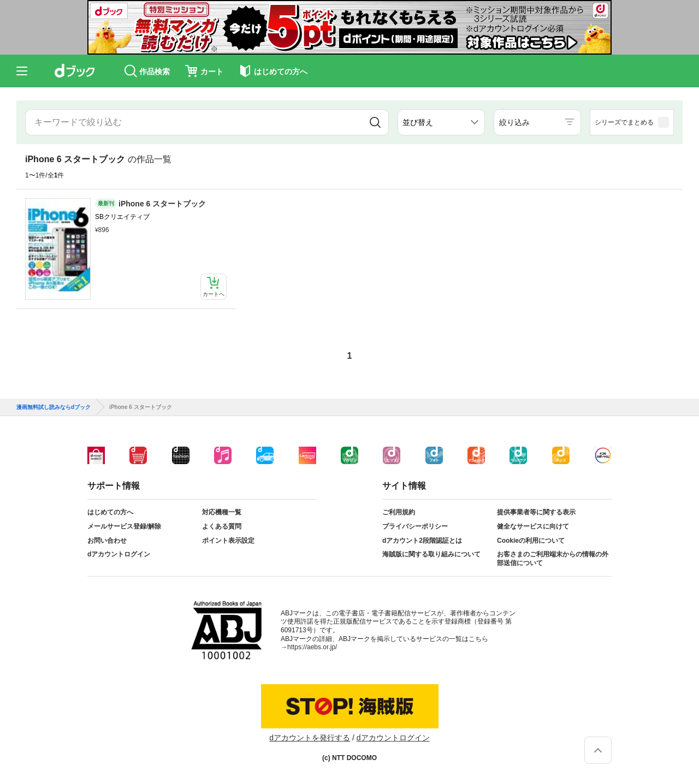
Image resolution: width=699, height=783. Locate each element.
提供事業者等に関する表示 (536, 512)
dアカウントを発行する (309, 737)
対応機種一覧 (221, 512)
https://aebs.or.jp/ (312, 647)
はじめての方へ (110, 512)
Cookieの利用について (531, 540)
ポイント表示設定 (228, 540)
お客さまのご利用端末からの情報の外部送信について (552, 558)
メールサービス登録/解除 (124, 526)
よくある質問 (221, 526)
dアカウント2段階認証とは (422, 540)
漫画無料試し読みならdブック (53, 407)
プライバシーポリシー (415, 526)
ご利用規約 (398, 512)
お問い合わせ (107, 540)
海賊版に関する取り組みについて (431, 554)
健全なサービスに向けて (533, 526)
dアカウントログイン (118, 554)
